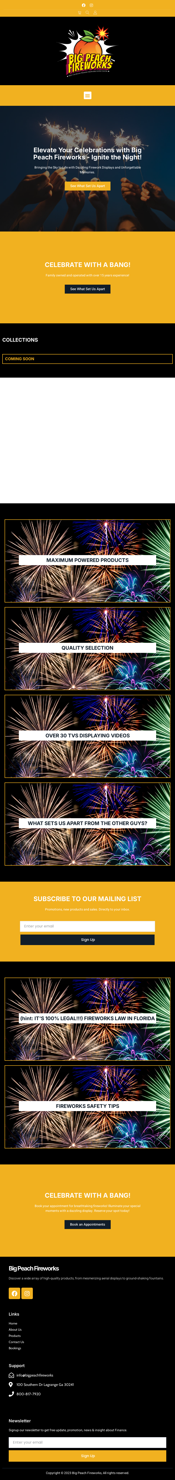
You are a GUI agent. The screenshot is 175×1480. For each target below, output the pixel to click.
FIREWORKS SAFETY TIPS (87, 1106)
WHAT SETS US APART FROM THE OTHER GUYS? (87, 823)
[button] (87, 95)
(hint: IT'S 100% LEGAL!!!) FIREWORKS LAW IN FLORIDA (87, 1018)
